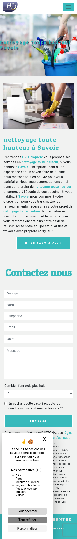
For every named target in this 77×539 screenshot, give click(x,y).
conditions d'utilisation (55, 438)
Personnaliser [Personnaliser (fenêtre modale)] (27, 528)
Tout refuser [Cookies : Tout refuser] (27, 520)
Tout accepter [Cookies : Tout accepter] (27, 511)
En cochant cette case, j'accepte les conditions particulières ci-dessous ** (35, 405)
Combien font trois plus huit (24, 386)
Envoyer (38, 421)
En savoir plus (43, 242)
